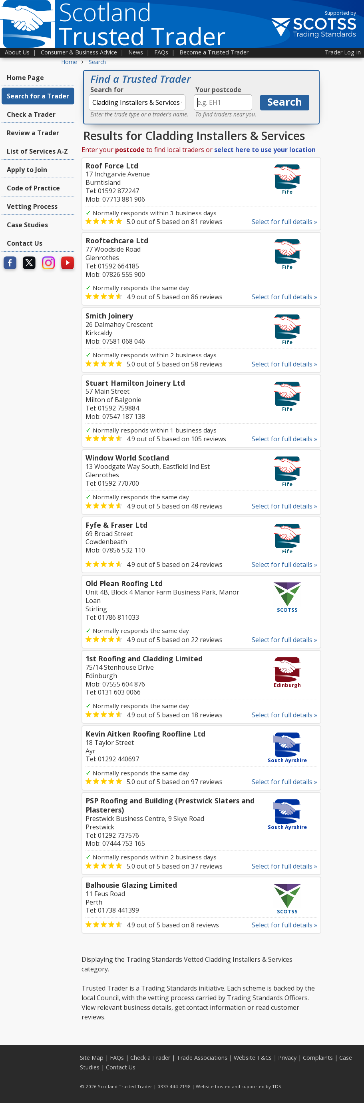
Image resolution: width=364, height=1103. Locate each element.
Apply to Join (27, 169)
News (135, 52)
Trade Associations (202, 1057)
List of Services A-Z (37, 151)
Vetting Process (32, 206)
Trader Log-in (342, 52)
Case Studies (27, 224)
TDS (276, 1086)
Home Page (25, 77)
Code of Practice (33, 188)
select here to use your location (265, 149)
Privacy (287, 1057)
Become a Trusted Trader (214, 52)
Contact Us (24, 243)
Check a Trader (31, 114)
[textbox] (137, 102)
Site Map (91, 1057)
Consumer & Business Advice (79, 52)
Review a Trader (33, 132)
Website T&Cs (253, 1057)
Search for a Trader (38, 96)
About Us (17, 52)
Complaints (318, 1057)
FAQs (161, 52)
